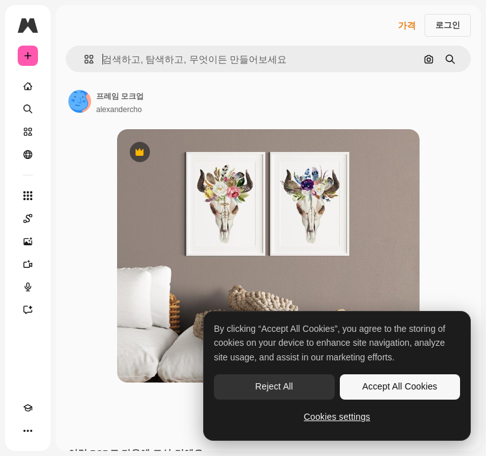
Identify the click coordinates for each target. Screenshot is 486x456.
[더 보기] (28, 431)
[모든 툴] (28, 196)
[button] (83, 59)
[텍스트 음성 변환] (28, 287)
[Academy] (28, 408)
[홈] (28, 86)
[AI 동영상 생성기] (28, 264)
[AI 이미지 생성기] (28, 241)
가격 (407, 25)
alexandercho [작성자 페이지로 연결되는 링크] (119, 109)
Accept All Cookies (400, 386)
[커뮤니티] (28, 154)
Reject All (274, 386)
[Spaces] (28, 218)
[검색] (28, 109)
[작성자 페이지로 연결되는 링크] (79, 101)
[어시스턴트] (28, 310)
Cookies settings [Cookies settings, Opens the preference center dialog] (337, 417)
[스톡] (28, 132)
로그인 (447, 25)
